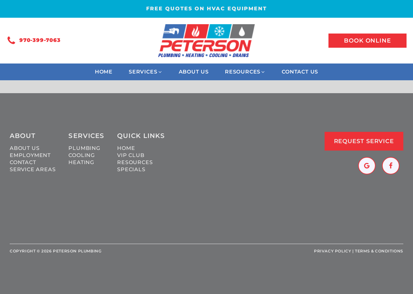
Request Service (364, 141)
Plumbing (84, 148)
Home (126, 148)
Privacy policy (332, 251)
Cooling (81, 155)
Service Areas (32, 169)
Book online (367, 40)
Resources (135, 162)
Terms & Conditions (379, 251)
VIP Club (130, 155)
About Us (24, 148)
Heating (81, 162)
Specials (131, 169)
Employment (30, 155)
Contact (23, 162)
